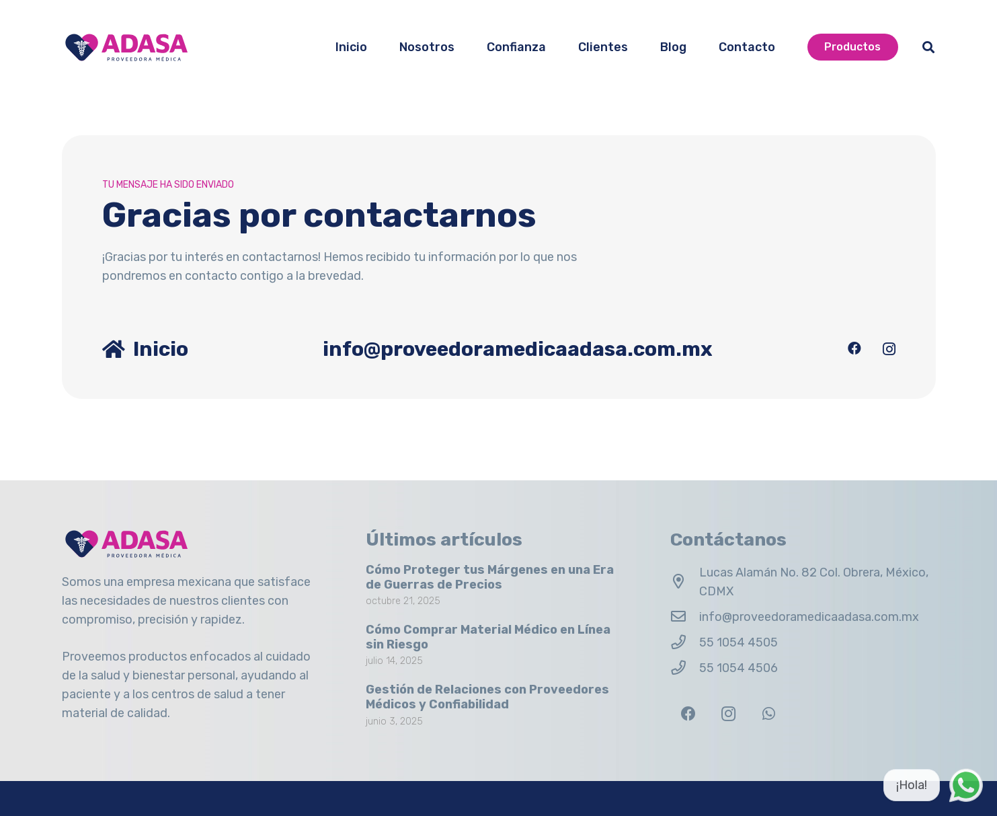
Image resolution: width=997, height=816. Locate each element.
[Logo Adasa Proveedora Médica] (127, 47)
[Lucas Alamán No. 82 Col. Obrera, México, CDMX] (684, 581)
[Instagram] (889, 349)
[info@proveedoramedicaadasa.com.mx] (684, 616)
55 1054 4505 (738, 642)
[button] (928, 47)
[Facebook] (854, 348)
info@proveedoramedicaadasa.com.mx (809, 616)
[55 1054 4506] (684, 668)
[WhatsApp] (768, 714)
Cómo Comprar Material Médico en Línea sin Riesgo (488, 637)
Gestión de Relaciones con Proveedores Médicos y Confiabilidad (487, 697)
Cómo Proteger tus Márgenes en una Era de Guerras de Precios (490, 577)
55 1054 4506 (738, 668)
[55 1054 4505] (684, 642)
